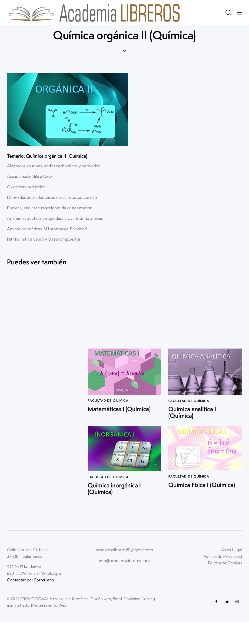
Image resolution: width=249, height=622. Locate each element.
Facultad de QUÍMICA (108, 411)
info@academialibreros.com (124, 560)
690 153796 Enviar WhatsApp (34, 573)
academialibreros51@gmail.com (124, 549)
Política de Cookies (225, 562)
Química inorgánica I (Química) (114, 501)
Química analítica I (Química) (192, 425)
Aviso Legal (231, 549)
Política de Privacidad (223, 556)
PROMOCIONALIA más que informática (54, 598)
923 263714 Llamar (24, 566)
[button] (239, 12)
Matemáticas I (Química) (119, 421)
